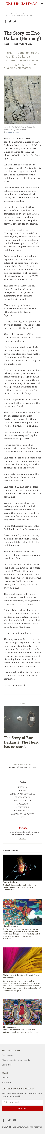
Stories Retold (22, 14)
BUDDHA (22, 787)
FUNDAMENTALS (22, 800)
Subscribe (22, 1108)
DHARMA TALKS (22, 797)
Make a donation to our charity (16, 1060)
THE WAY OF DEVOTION (22, 814)
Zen (12, 14)
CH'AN (22, 790)
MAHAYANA (22, 804)
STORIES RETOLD (22, 810)
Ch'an (6, 14)
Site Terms (7, 1082)
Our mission (7, 1055)
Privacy (5, 1077)
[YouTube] (14, 1120)
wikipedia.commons (12, 132)
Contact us (7, 1064)
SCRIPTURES (22, 807)
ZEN (22, 817)
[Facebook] (3, 1120)
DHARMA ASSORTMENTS (22, 794)
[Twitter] (9, 1120)
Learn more (22, 838)
